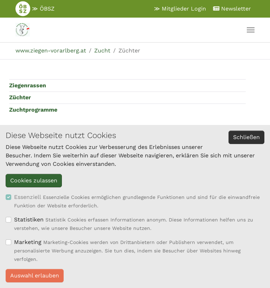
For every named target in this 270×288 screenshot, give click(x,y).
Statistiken (29, 219)
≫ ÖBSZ (34, 8)
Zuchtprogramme (33, 109)
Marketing (27, 242)
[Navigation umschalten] (251, 30)
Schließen (246, 137)
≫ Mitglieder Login (180, 8)
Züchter (20, 97)
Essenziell (27, 197)
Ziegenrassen (27, 85)
